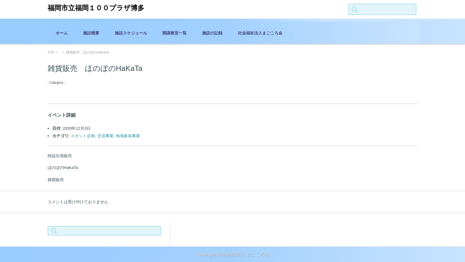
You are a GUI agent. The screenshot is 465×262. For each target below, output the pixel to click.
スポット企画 (83, 135)
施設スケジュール (131, 32)
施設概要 (91, 32)
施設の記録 (212, 32)
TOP (51, 52)
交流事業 (105, 135)
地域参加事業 (128, 135)
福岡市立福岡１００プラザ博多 (96, 8)
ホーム (62, 32)
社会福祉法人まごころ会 (260, 32)
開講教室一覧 (174, 32)
